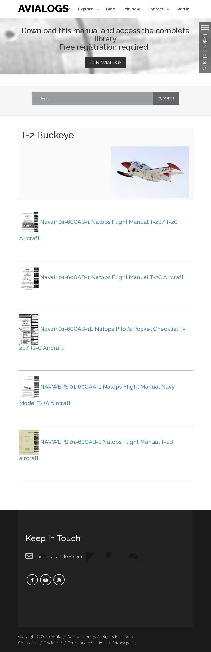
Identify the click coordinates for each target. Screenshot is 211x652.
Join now (131, 9)
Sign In (183, 9)
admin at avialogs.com (60, 556)
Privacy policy (124, 642)
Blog (110, 9)
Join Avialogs (105, 62)
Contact (158, 9)
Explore (88, 9)
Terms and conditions (87, 642)
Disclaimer (53, 642)
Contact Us (28, 642)
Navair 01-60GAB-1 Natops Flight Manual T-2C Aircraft (111, 277)
